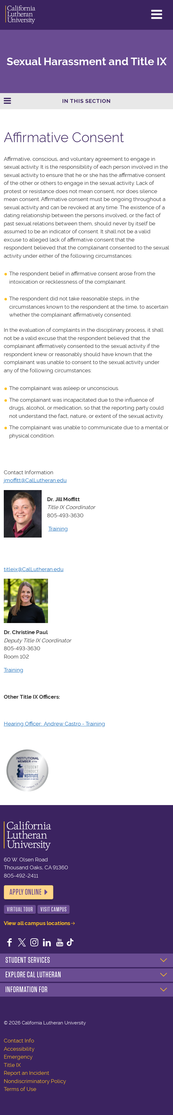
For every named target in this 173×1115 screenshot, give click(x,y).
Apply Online (25, 892)
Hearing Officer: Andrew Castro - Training (54, 724)
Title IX (12, 1065)
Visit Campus (53, 909)
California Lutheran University (20, 14)
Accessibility (19, 1049)
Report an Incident (26, 1073)
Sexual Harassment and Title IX (87, 61)
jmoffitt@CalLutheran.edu (35, 480)
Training (58, 529)
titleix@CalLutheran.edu (33, 569)
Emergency (18, 1057)
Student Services (27, 960)
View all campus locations (37, 923)
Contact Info (19, 1040)
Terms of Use (20, 1089)
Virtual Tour (20, 909)
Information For (26, 989)
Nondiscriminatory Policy (35, 1081)
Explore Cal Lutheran (33, 974)
